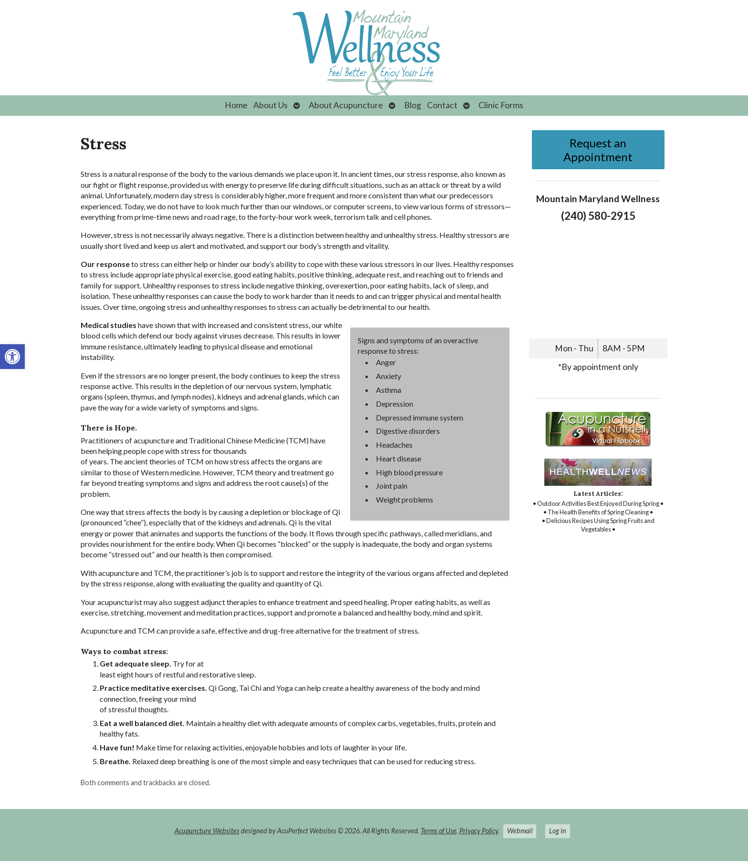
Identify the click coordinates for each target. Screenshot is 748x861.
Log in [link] (557, 831)
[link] (12, 356)
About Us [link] (270, 105)
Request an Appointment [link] (598, 150)
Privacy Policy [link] (478, 831)
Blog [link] (412, 105)
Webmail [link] (519, 831)
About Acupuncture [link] (346, 105)
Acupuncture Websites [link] (207, 831)
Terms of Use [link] (439, 831)
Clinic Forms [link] (500, 105)
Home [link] (236, 105)
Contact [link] (442, 105)
